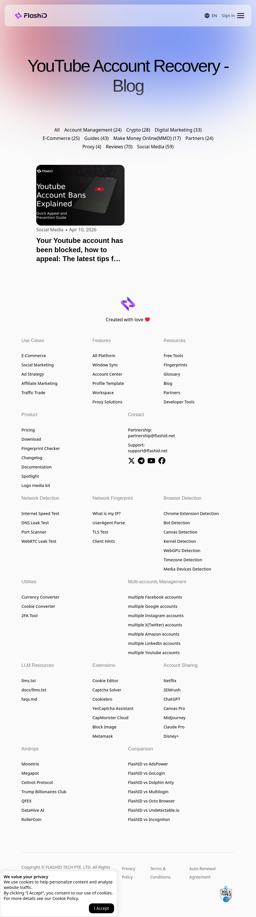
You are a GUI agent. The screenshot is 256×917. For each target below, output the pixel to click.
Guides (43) (96, 138)
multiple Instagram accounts (156, 615)
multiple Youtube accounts (154, 652)
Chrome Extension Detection (191, 513)
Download (31, 439)
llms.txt (28, 680)
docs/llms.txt (33, 690)
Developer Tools (179, 402)
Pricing (28, 430)
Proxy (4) (92, 147)
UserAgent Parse (108, 522)
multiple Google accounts (153, 606)
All (57, 130)
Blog (168, 383)
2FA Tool (29, 615)
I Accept (101, 908)
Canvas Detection (181, 532)
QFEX (26, 801)
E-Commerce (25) (61, 138)
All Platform (103, 355)
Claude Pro (174, 727)
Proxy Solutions (107, 402)
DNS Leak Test (35, 522)
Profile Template (108, 383)
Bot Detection (177, 522)
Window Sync (105, 365)
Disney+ (171, 736)
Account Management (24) (93, 130)
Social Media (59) (155, 147)
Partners (172, 392)
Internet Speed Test (40, 513)
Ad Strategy (32, 374)
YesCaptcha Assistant (112, 708)
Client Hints (103, 541)
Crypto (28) (138, 130)
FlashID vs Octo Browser (151, 801)
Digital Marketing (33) (178, 130)
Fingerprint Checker (40, 448)
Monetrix (30, 764)
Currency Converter (40, 597)
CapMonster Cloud (110, 717)
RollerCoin (31, 819)
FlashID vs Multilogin (148, 791)
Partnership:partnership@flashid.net (151, 432)
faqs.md (29, 699)
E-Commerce (33, 355)
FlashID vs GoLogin (146, 773)
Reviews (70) (119, 147)
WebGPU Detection (182, 550)
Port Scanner (33, 532)
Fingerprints (175, 365)
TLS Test (100, 532)
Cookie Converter (38, 606)
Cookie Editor (105, 680)
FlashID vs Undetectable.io (154, 810)
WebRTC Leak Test (38, 541)
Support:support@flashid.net (147, 447)
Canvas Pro (174, 708)
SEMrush (172, 690)
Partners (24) (199, 138)
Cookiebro (102, 699)
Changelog (31, 457)
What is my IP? (106, 513)
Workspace (103, 392)
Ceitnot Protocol (37, 782)
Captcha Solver (106, 690)
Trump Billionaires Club (43, 791)
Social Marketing (37, 365)
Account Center (107, 374)
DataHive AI (32, 810)
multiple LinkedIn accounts (154, 643)
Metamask (102, 736)
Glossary (172, 374)
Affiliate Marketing (39, 383)
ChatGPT (172, 699)
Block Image (104, 727)
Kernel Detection (180, 541)
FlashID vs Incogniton (149, 819)
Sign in (228, 15)
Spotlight (30, 476)
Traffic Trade (33, 392)
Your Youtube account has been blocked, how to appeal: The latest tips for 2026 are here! (79, 250)
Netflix (170, 680)
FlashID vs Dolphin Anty (151, 782)
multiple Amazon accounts (153, 634)
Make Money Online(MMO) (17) (147, 138)
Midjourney (175, 717)
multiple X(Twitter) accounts (155, 625)
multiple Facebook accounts (155, 597)
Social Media (49, 229)
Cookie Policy (65, 898)
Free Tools (173, 355)
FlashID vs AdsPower (148, 764)
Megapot (30, 773)
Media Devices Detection (187, 569)
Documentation (36, 467)
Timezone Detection (183, 559)
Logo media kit (35, 485)
